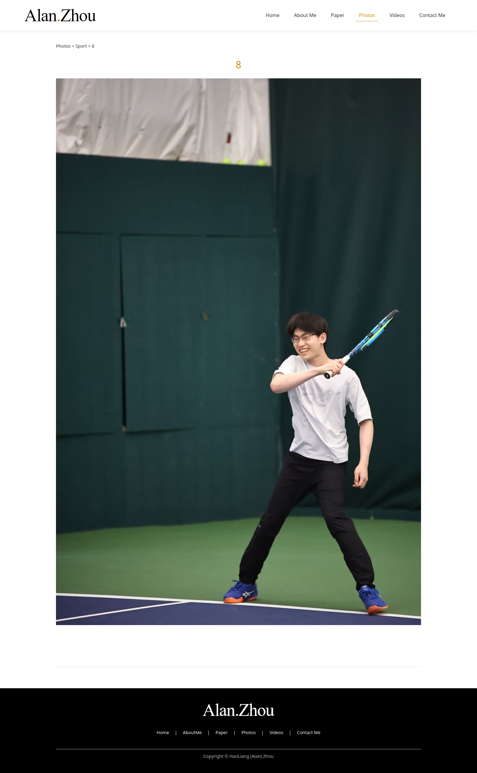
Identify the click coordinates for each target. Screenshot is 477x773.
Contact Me (432, 15)
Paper (337, 15)
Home (273, 15)
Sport (81, 46)
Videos (397, 15)
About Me (305, 15)
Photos (367, 15)
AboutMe (192, 732)
